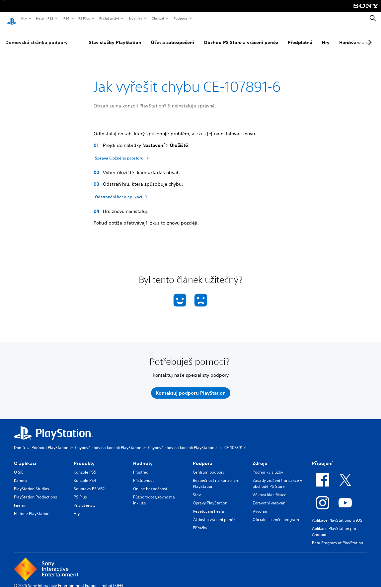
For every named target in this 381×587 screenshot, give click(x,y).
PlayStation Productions (35, 490)
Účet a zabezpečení (172, 36)
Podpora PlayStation (50, 441)
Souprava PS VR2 (89, 482)
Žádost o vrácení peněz (214, 513)
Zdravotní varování (269, 496)
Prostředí (141, 466)
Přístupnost (143, 474)
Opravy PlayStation (210, 496)
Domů (19, 441)
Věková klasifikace (269, 488)
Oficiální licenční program (276, 513)
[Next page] (369, 36)
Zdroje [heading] (260, 457)
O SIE (18, 466)
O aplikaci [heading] (25, 457)
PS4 (66, 18)
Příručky (200, 521)
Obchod (157, 18)
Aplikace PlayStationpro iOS (337, 514)
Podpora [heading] (202, 457)
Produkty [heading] (84, 457)
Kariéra (20, 474)
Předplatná (300, 36)
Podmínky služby (268, 466)
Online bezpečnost (150, 482)
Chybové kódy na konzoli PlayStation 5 (183, 441)
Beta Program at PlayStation (337, 536)
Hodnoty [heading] (143, 457)
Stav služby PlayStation (115, 36)
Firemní (21, 499)
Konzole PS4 (85, 474)
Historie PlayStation (31, 507)
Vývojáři (260, 505)
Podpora (180, 18)
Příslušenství (109, 18)
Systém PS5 (44, 18)
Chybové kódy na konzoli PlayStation (108, 441)
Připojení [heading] (322, 457)
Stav (197, 488)
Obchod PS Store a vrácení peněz (241, 36)
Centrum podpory (208, 466)
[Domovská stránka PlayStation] (11, 18)
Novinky (135, 18)
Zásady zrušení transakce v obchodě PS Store (277, 477)
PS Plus (84, 18)
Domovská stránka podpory (36, 36)
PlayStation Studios (31, 482)
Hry (24, 18)
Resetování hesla (208, 505)
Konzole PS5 (85, 466)
